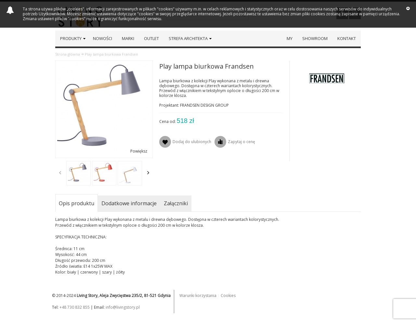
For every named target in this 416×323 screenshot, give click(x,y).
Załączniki (176, 203)
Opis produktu (76, 203)
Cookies (228, 295)
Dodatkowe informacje (129, 203)
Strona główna (67, 54)
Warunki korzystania (197, 295)
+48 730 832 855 (74, 307)
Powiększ (138, 151)
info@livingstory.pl (123, 307)
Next (148, 173)
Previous (60, 173)
